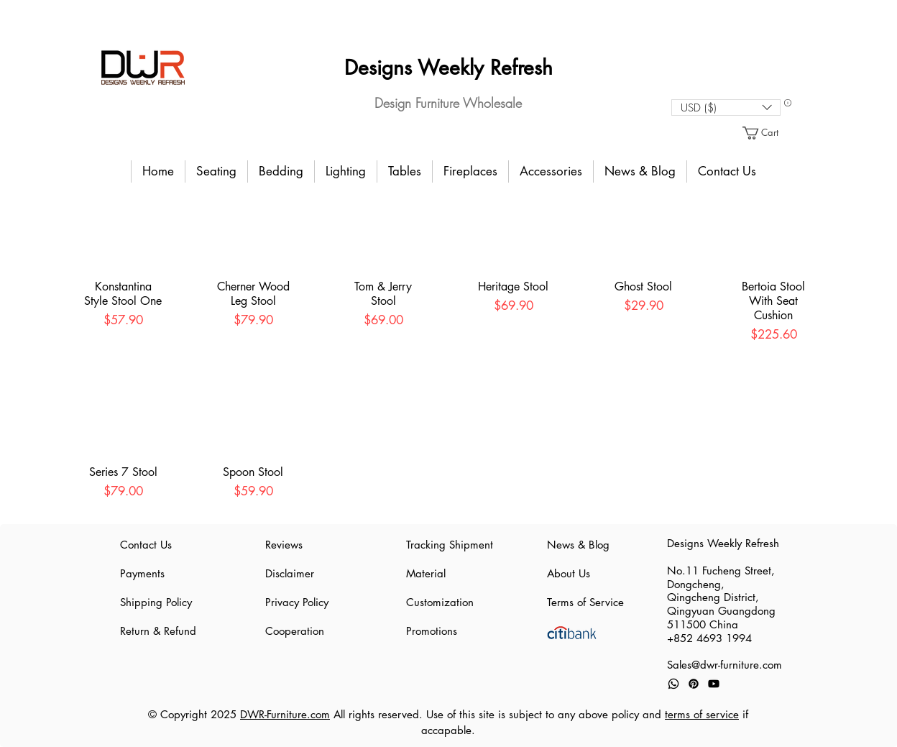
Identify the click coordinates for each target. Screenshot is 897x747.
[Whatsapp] (673, 683)
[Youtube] (713, 683)
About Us (568, 573)
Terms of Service (585, 602)
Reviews (284, 544)
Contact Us (146, 544)
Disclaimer (289, 573)
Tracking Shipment (448, 544)
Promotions (431, 631)
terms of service (702, 714)
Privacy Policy (296, 602)
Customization (440, 602)
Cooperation (294, 631)
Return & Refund (158, 631)
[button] (726, 107)
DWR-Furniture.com (285, 714)
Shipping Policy (156, 602)
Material (426, 573)
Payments (142, 573)
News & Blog (578, 544)
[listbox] (726, 107)
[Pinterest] (693, 683)
